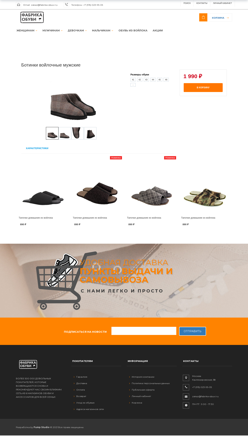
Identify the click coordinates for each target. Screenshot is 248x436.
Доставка (80, 383)
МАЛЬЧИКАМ (99, 30)
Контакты (201, 3)
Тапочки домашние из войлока (36, 218)
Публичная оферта (141, 390)
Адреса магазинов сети (89, 409)
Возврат (80, 396)
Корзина (218, 17)
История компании (141, 377)
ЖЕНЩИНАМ (26, 30)
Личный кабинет (140, 396)
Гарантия (80, 377)
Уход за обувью (84, 403)
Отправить (192, 331)
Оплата (79, 390)
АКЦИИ (153, 30)
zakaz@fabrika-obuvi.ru (44, 5)
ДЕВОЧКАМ (75, 30)
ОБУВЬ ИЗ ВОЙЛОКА (129, 30)
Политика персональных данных (149, 383)
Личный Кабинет (222, 3)
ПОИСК (187, 3)
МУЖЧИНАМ (50, 30)
